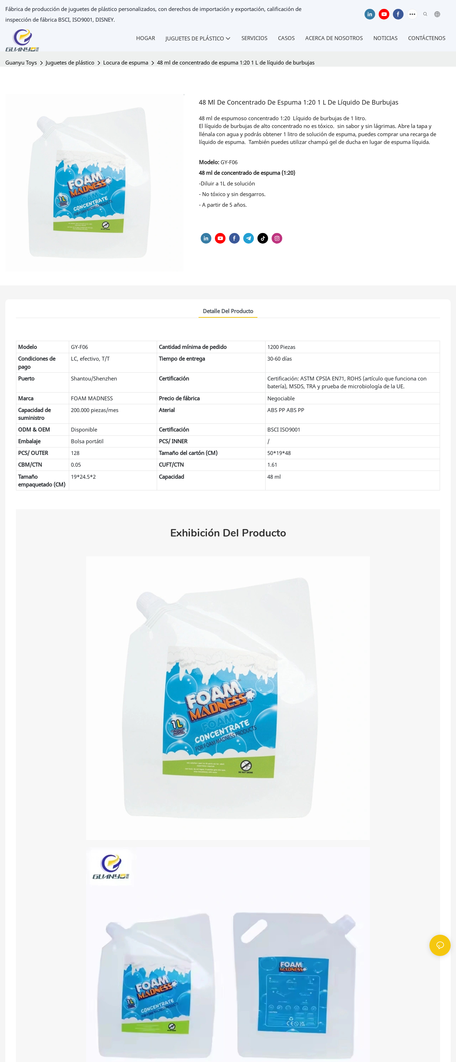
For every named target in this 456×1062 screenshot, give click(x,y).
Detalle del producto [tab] (228, 311)
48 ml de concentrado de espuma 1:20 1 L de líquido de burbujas (236, 62)
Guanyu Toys (21, 62)
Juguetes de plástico (70, 62)
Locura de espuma (125, 62)
